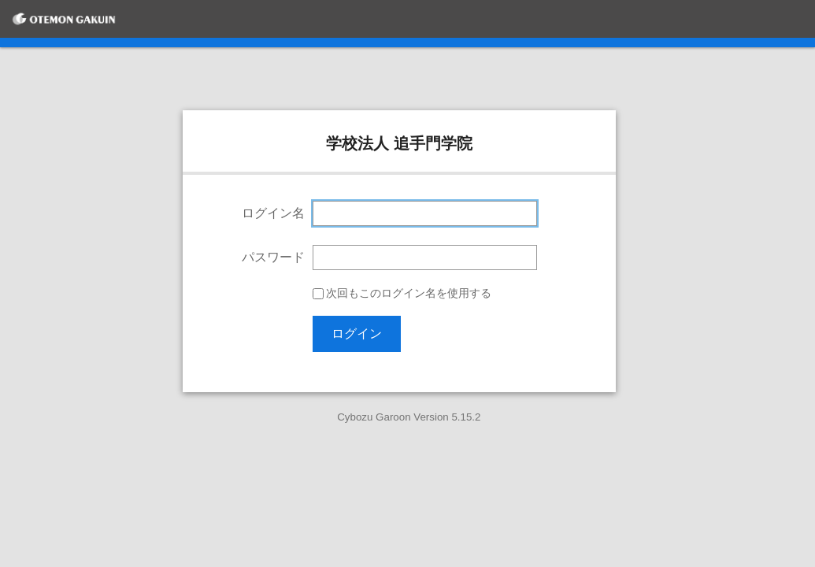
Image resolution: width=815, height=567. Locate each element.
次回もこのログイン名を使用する (408, 293)
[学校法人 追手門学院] (63, 19)
